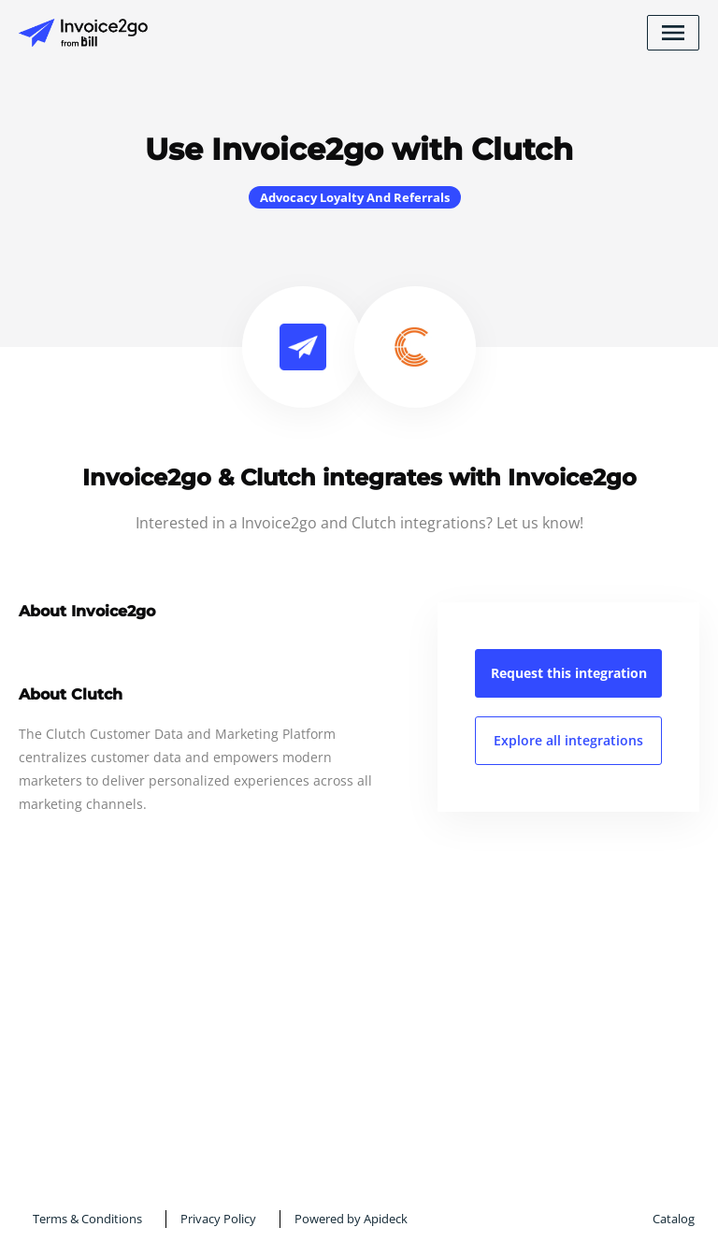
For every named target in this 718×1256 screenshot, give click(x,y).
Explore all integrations (568, 740)
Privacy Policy (218, 1218)
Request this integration (569, 673)
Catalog (674, 1218)
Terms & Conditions (87, 1218)
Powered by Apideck (351, 1218)
